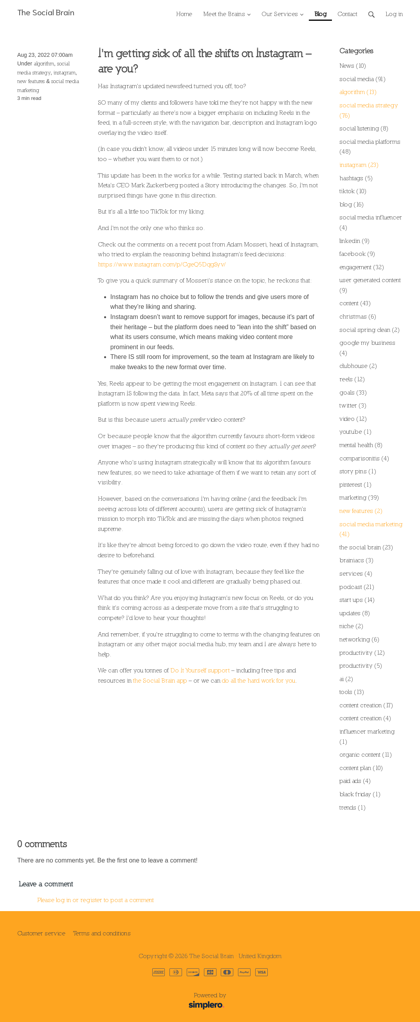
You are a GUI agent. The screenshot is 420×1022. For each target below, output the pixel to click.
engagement (361, 266)
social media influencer (370, 222)
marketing (359, 497)
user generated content (370, 285)
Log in (394, 13)
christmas (357, 316)
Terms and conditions (102, 933)
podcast (356, 586)
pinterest (355, 484)
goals (353, 392)
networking (359, 639)
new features (31, 81)
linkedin (354, 240)
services (355, 573)
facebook (357, 253)
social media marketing (370, 529)
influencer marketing (367, 736)
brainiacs (356, 560)
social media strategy (368, 110)
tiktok (352, 190)
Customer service (41, 933)
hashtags (356, 177)
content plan (361, 767)
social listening (363, 128)
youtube (355, 431)
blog (351, 204)
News (352, 65)
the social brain (366, 547)
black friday (359, 793)
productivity (362, 652)
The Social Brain (45, 11)
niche (351, 625)
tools (351, 691)
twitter (352, 405)
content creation (366, 705)
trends (352, 807)
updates (354, 612)
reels (352, 378)
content (355, 302)
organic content (365, 754)
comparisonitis (364, 458)
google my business (367, 347)
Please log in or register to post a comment (95, 899)
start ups (357, 599)
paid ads (355, 780)
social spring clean (369, 329)
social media (362, 78)
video (353, 418)
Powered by (124, 1001)
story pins (357, 471)
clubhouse (358, 365)
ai (346, 678)
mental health (360, 444)
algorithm (44, 63)
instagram (65, 72)
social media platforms (369, 146)
